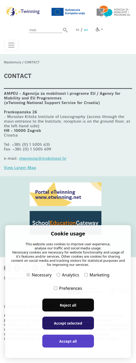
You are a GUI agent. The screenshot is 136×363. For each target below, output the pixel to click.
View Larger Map (20, 167)
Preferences (68, 288)
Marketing (96, 275)
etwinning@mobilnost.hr (42, 158)
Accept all (68, 341)
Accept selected (68, 323)
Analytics (68, 275)
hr (77, 30)
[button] (65, 30)
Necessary (39, 275)
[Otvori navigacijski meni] (11, 45)
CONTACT (32, 62)
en (86, 30)
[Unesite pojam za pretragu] (45, 30)
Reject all (68, 305)
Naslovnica (12, 62)
